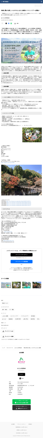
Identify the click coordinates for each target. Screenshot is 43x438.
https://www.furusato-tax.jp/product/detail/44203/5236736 (19, 203)
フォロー (21, 374)
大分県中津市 (18, 319)
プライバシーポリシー (21, 424)
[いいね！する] (2, 23)
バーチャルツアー (25, 316)
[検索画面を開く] (41, 2)
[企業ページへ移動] (21, 361)
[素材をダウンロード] (15, 23)
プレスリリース (10, 347)
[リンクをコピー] (17, 23)
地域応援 (11, 319)
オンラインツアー (14, 316)
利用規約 (30, 424)
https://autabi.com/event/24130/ (7, 162)
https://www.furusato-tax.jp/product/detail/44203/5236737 (19, 205)
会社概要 (13, 424)
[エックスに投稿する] (6, 23)
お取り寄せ (25, 319)
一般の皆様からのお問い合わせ (21, 433)
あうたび (4, 319)
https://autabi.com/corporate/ (23, 381)
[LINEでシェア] (11, 23)
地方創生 (33, 316)
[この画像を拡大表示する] (6, 285)
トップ (3, 347)
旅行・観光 (4, 309)
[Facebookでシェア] (9, 23)
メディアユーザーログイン (21, 254)
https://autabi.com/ (8, 231)
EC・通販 (12, 309)
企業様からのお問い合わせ (22, 430)
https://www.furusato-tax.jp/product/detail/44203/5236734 (18, 201)
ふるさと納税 (5, 316)
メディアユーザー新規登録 (21, 261)
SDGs (38, 319)
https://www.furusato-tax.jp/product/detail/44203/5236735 (19, 202)
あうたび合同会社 (18, 347)
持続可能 (33, 319)
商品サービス (5, 303)
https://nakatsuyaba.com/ (8, 240)
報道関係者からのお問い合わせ (21, 427)
